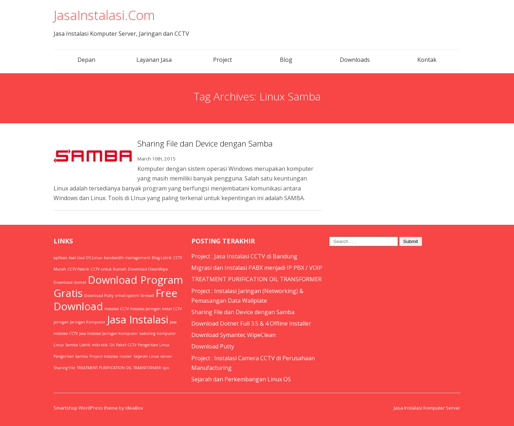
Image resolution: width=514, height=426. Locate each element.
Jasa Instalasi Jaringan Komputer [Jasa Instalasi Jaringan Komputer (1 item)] (108, 333)
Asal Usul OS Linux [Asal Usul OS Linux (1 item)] (85, 257)
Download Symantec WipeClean (233, 335)
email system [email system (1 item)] (127, 295)
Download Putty (212, 346)
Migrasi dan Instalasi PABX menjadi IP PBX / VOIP (256, 268)
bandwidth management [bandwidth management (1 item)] (127, 257)
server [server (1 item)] (166, 356)
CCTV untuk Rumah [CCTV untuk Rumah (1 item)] (108, 269)
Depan (86, 60)
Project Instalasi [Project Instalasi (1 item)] (103, 356)
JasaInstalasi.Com (104, 15)
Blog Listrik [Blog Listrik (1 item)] (162, 257)
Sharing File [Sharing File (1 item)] (64, 367)
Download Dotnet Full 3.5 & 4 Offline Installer (251, 323)
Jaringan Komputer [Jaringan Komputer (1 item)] (88, 322)
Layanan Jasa (154, 60)
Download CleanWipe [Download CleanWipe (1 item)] (148, 269)
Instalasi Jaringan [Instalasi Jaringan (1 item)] (145, 308)
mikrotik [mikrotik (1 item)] (100, 344)
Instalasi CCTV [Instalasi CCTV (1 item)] (117, 308)
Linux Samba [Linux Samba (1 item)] (66, 344)
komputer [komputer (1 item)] (166, 333)
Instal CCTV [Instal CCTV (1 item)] (172, 308)
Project (222, 60)
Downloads (355, 60)
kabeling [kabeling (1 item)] (147, 333)
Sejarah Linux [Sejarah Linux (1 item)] (146, 356)
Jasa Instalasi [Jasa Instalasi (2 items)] (137, 319)
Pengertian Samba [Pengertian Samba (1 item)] (71, 356)
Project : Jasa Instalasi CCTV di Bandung (244, 256)
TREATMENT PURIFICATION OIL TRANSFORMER (256, 279)
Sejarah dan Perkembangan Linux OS (241, 379)
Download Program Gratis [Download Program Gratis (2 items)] (118, 286)
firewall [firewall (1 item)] (147, 295)
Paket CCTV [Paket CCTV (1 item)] (126, 344)
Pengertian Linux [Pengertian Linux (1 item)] (154, 344)
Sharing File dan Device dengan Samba (205, 143)
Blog (286, 60)
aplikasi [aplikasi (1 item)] (60, 257)
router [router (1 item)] (126, 356)
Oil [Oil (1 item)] (112, 344)
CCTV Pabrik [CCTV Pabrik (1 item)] (78, 269)
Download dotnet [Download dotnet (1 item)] (70, 282)
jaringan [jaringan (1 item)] (61, 322)
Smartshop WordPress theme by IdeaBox (98, 408)
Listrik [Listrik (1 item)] (84, 344)
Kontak (427, 60)
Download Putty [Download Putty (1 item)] (99, 295)
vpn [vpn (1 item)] (165, 367)
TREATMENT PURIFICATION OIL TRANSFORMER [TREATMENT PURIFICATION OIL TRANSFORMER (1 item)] (119, 367)
